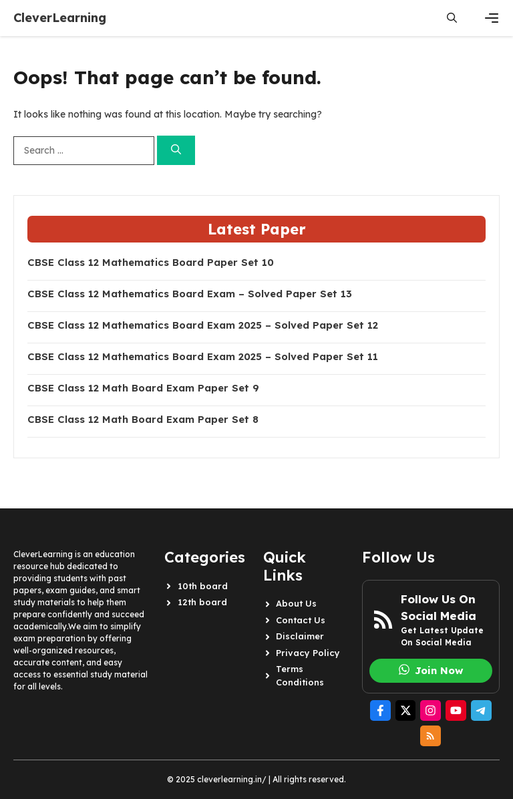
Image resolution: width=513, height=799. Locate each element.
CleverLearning (59, 17)
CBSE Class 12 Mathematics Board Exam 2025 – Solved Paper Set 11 (202, 357)
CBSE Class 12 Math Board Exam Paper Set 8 (143, 420)
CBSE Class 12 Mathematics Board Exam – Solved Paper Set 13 (189, 294)
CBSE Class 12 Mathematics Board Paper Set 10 (150, 263)
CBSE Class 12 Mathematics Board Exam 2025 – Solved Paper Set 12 (202, 325)
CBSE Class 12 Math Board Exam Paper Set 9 (143, 388)
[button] (452, 18)
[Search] (176, 151)
